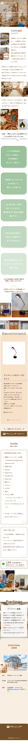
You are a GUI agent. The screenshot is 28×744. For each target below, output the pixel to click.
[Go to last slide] (1, 380)
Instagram (15, 691)
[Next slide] (26, 380)
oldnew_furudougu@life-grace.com (13, 634)
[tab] (16, 419)
